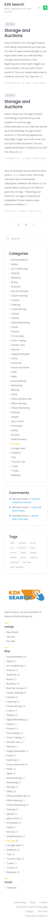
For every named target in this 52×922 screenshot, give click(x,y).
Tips (13, 457)
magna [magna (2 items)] (13, 557)
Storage (10, 24)
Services (15, 434)
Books (14, 282)
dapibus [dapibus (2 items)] (22, 543)
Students (16, 452)
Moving (15, 389)
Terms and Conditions (36, 915)
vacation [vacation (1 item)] (14, 562)
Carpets (15, 300)
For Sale (11, 641)
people (14, 416)
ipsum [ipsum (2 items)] (32, 548)
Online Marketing (20, 407)
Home (14, 358)
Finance (15, 331)
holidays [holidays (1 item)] (21, 548)
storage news (18, 448)
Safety (14, 430)
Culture (15, 313)
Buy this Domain (19, 291)
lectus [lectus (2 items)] (13, 553)
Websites (16, 475)
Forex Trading (18, 340)
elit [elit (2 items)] (12, 548)
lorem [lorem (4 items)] (33, 553)
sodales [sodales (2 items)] (33, 557)
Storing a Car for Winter (26, 158)
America (15, 273)
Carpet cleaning (19, 295)
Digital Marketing (20, 322)
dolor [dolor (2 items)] (33, 543)
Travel (14, 466)
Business (16, 286)
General (15, 349)
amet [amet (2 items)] (12, 543)
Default (15, 318)
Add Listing (20, 902)
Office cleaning (18, 403)
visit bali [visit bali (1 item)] (27, 562)
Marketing (16, 385)
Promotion (16, 425)
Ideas (14, 376)
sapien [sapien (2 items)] (23, 557)
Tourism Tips (18, 461)
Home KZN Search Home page (32, 906)
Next (34, 224)
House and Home (20, 367)
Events (14, 327)
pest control (17, 421)
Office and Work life (21, 398)
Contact (44, 902)
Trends (15, 470)
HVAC (14, 371)
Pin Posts (43, 911)
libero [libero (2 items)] (23, 553)
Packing (15, 412)
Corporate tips (18, 309)
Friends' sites (18, 345)
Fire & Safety (17, 336)
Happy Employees (20, 354)
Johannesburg (18, 380)
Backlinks (16, 277)
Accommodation (19, 259)
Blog (32, 902)
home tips (16, 362)
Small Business (19, 439)
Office (14, 394)
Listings (29, 911)
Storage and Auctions (17, 33)
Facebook (12, 887)
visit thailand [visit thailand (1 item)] (17, 567)
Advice (14, 264)
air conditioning (19, 268)
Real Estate (12, 632)
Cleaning (15, 304)
